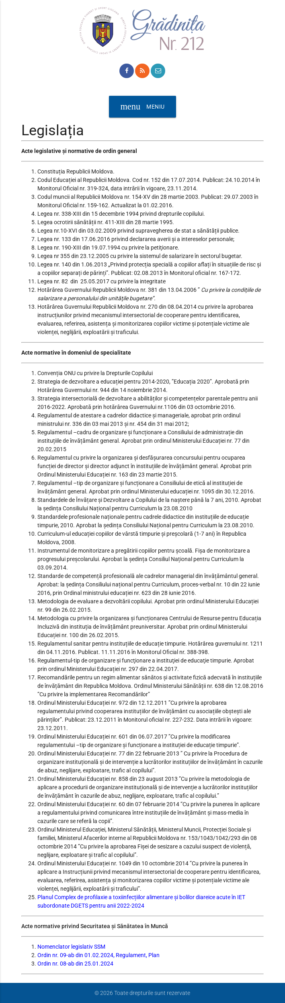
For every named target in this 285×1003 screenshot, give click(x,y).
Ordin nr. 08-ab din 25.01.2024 (75, 963)
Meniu (142, 107)
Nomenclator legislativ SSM (71, 946)
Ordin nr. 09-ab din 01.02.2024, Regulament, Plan (98, 955)
